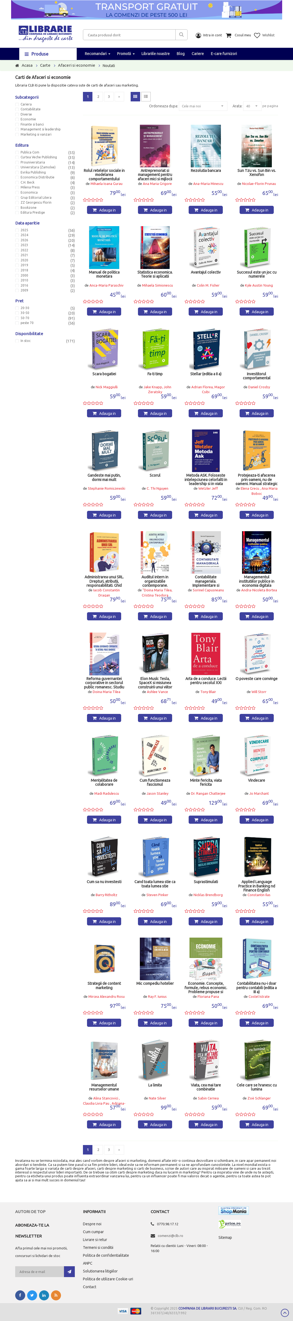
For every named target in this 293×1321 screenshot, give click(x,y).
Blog (181, 54)
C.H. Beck (27, 182)
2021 (24, 255)
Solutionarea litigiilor (100, 1271)
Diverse (26, 114)
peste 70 (27, 323)
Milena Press (30, 187)
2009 (24, 290)
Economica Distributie (37, 177)
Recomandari (96, 54)
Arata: (237, 106)
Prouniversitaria (33, 162)
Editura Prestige (33, 212)
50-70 (25, 318)
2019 (24, 265)
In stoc (26, 340)
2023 (24, 245)
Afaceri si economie (76, 65)
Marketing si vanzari (36, 134)
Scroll (285, 1313)
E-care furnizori (224, 54)
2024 (24, 235)
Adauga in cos (107, 211)
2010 (24, 280)
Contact (89, 1287)
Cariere (198, 54)
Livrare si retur (95, 1239)
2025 (24, 230)
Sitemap (225, 1237)
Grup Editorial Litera (36, 197)
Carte (45, 65)
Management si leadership (41, 129)
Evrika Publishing (33, 172)
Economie (28, 119)
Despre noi (92, 1224)
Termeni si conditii (98, 1247)
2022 (24, 250)
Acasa (27, 65)
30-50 (25, 313)
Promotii (124, 54)
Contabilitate (31, 109)
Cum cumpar (93, 1232)
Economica (29, 192)
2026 (24, 240)
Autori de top (30, 1211)
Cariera (26, 104)
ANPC (87, 1263)
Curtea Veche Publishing (39, 157)
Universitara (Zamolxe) (38, 167)
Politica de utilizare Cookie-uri (108, 1279)
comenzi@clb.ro (170, 1235)
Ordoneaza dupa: (163, 106)
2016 (24, 285)
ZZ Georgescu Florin (36, 202)
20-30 (25, 308)
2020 (24, 260)
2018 (24, 270)
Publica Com (30, 152)
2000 (24, 275)
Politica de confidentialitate (106, 1255)
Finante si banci (32, 124)
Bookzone (29, 207)
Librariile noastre (155, 54)
